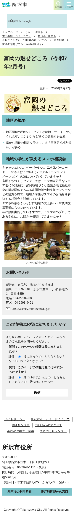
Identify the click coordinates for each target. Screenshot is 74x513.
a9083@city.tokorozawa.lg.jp (31, 308)
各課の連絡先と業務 (20, 431)
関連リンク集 (21, 425)
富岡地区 (59, 40)
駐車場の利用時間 (19, 491)
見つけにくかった (41, 381)
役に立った (30, 356)
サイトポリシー (14, 419)
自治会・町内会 (47, 36)
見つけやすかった (35, 377)
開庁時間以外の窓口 (54, 491)
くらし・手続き (34, 32)
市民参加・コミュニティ (16, 36)
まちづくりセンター (53, 431)
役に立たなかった (32, 361)
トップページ (10, 32)
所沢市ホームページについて (50, 419)
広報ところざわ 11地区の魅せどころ (24, 40)
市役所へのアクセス (48, 425)
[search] (32, 21)
